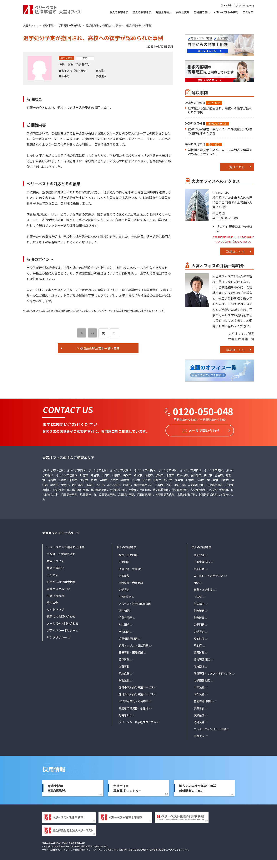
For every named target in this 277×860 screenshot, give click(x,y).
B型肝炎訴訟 (126, 595)
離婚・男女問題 (128, 554)
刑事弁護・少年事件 (131, 568)
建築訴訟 (199, 651)
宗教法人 (199, 735)
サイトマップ (55, 608)
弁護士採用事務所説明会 (57, 787)
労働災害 (124, 588)
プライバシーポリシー (61, 629)
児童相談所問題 (128, 637)
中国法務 (199, 686)
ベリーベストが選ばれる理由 (65, 546)
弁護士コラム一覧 (58, 587)
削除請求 (124, 623)
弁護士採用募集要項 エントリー (127, 787)
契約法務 (199, 568)
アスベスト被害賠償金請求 (135, 603)
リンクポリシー (57, 636)
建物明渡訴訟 (202, 658)
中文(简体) (239, 5)
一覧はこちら (235, 167)
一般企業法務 (202, 561)
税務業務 (124, 679)
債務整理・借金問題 (131, 582)
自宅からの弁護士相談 (61, 581)
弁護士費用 (182, 12)
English (228, 5)
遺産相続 (124, 610)
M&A (196, 582)
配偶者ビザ (125, 714)
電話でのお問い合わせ (61, 615)
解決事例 (52, 601)
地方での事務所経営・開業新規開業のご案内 (197, 787)
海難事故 (124, 665)
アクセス (248, 12)
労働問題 (124, 561)
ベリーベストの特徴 (226, 12)
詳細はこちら (235, 251)
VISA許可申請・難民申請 (134, 700)
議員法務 (199, 721)
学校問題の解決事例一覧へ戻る (98, 348)
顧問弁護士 (200, 554)
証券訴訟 (124, 658)
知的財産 (199, 637)
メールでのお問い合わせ (62, 622)
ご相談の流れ (202, 12)
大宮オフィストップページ (60, 531)
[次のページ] (114, 333)
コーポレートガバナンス (208, 575)
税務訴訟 (199, 616)
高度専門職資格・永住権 (133, 707)
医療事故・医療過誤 (131, 651)
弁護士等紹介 (164, 12)
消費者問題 (125, 616)
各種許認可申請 (203, 700)
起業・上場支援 (203, 588)
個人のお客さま (118, 12)
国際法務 (199, 693)
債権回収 (199, 665)
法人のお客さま (142, 12)
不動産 (198, 644)
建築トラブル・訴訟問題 (133, 644)
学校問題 (124, 630)
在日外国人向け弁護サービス (136, 693)
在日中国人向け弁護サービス (136, 686)
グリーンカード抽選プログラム (137, 721)
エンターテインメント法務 (210, 728)
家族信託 (124, 672)
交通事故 (124, 575)
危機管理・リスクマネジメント (212, 672)
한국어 (250, 5)
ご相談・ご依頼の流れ (61, 553)
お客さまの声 (55, 594)
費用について (55, 560)
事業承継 (199, 707)
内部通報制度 (202, 679)
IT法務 (198, 595)
